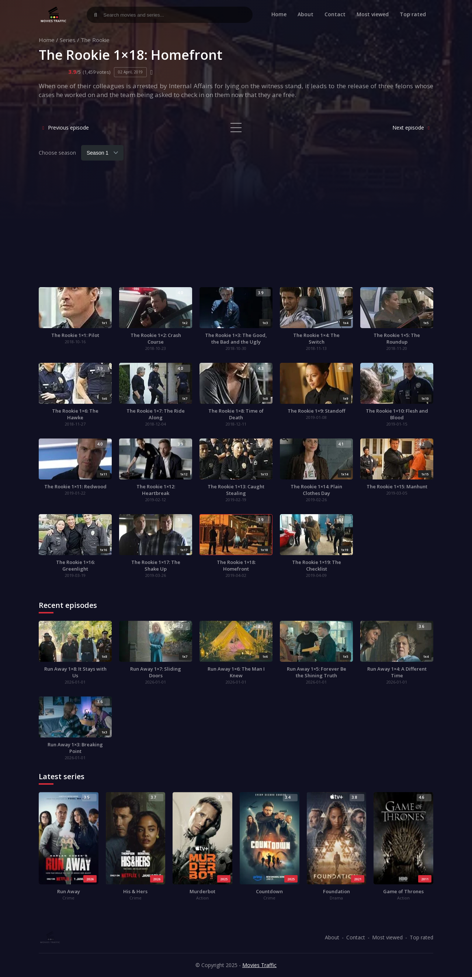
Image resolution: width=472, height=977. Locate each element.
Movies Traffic (259, 965)
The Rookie (95, 40)
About (305, 14)
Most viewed (373, 14)
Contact (335, 14)
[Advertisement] (236, 228)
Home (279, 14)
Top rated (413, 14)
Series (68, 40)
